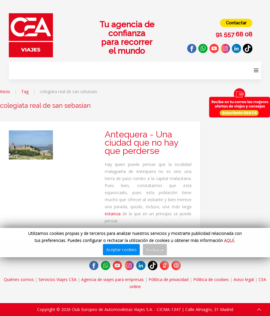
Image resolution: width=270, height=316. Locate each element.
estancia (113, 213)
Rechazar (155, 249)
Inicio (5, 91)
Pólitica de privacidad (169, 279)
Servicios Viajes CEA (57, 279)
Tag (25, 91)
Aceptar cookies (121, 249)
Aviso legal (244, 279)
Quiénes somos (19, 279)
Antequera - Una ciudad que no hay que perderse (141, 142)
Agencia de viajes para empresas (112, 279)
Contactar (236, 23)
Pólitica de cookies (211, 279)
